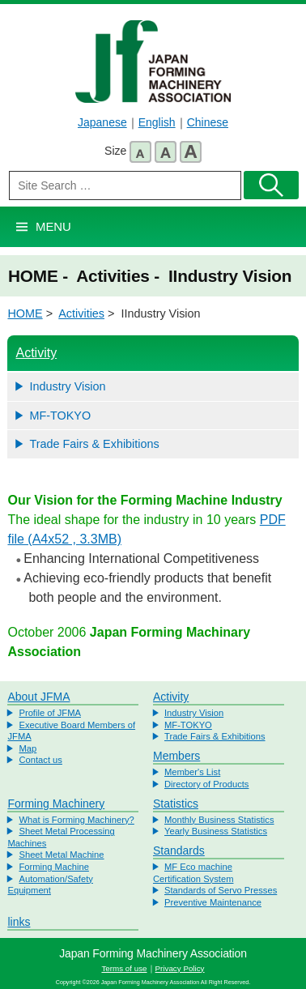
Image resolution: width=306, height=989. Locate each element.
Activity (36, 353)
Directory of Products (206, 784)
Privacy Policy (180, 968)
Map (27, 748)
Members (176, 755)
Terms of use (124, 968)
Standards (179, 850)
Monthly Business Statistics (219, 820)
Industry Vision (67, 386)
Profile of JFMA (49, 713)
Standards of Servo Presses (220, 890)
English (157, 122)
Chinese (207, 122)
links (18, 921)
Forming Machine (53, 867)
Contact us (40, 760)
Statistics (175, 803)
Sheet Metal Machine (61, 854)
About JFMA (38, 696)
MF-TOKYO (60, 415)
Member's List (192, 772)
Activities (81, 313)
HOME (24, 313)
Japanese (102, 122)
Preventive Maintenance (212, 902)
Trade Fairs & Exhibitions (94, 443)
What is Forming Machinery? (76, 820)
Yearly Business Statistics (215, 831)
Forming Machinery (55, 803)
